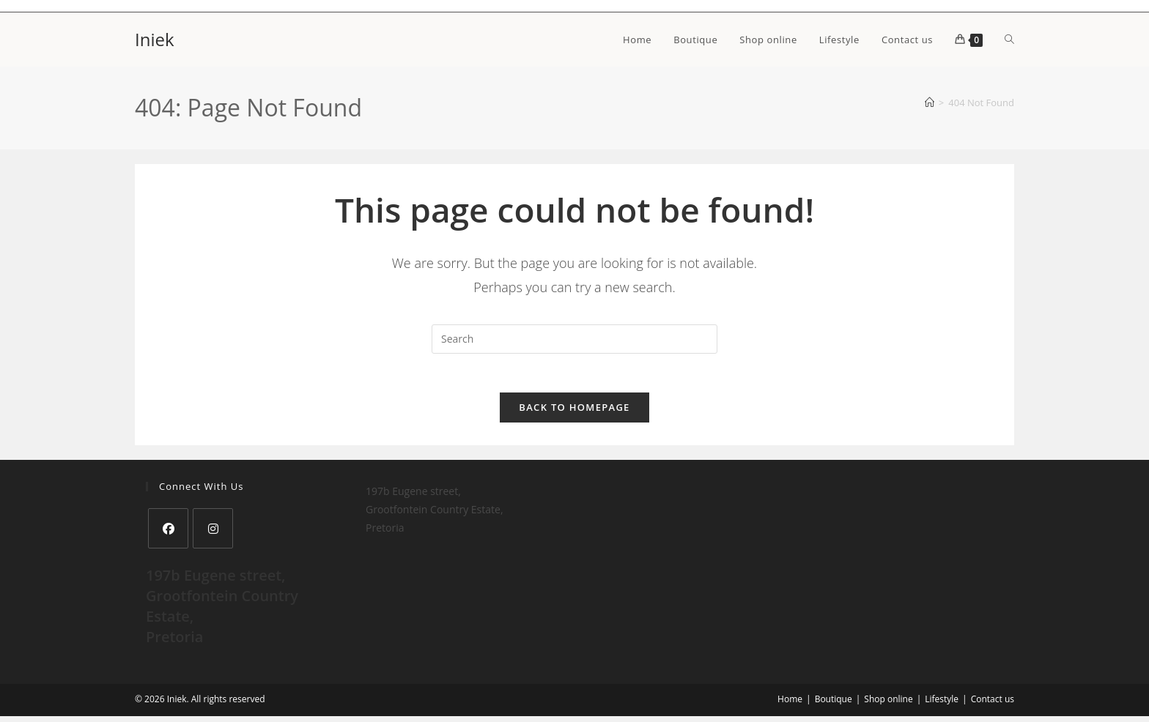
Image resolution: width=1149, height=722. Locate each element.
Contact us (992, 705)
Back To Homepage (574, 413)
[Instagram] (213, 534)
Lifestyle (941, 705)
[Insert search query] (574, 339)
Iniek (154, 39)
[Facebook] (168, 534)
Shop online (888, 705)
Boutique (833, 705)
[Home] (929, 102)
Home (789, 705)
